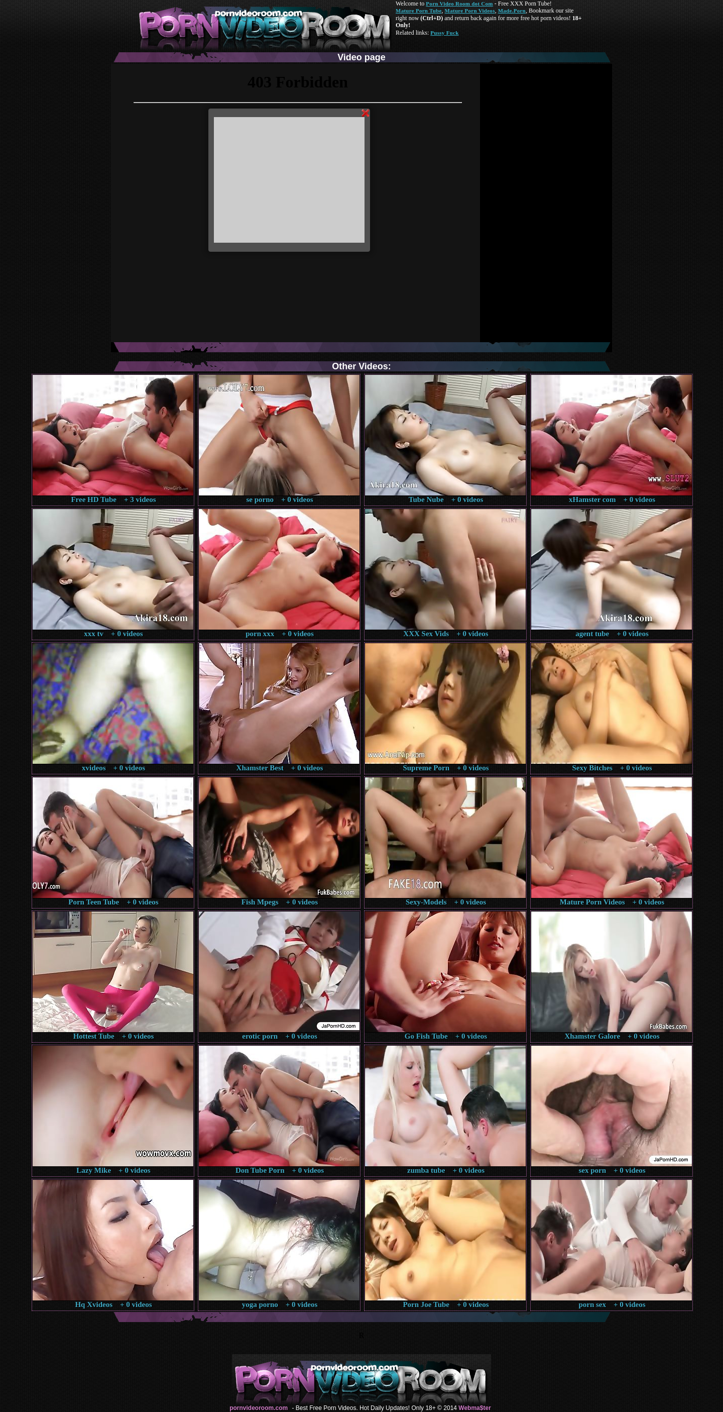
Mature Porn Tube (419, 11)
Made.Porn (512, 11)
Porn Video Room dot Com (459, 4)
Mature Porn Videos (470, 11)
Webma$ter (474, 1407)
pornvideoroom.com (258, 1407)
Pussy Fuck (444, 33)
